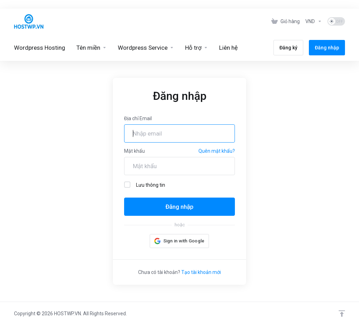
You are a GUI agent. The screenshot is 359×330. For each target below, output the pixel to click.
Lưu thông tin (144, 184)
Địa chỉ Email (138, 118)
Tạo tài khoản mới (201, 272)
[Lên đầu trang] (342, 313)
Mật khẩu (134, 151)
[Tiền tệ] (314, 21)
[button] (179, 241)
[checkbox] (127, 184)
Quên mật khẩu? (216, 151)
